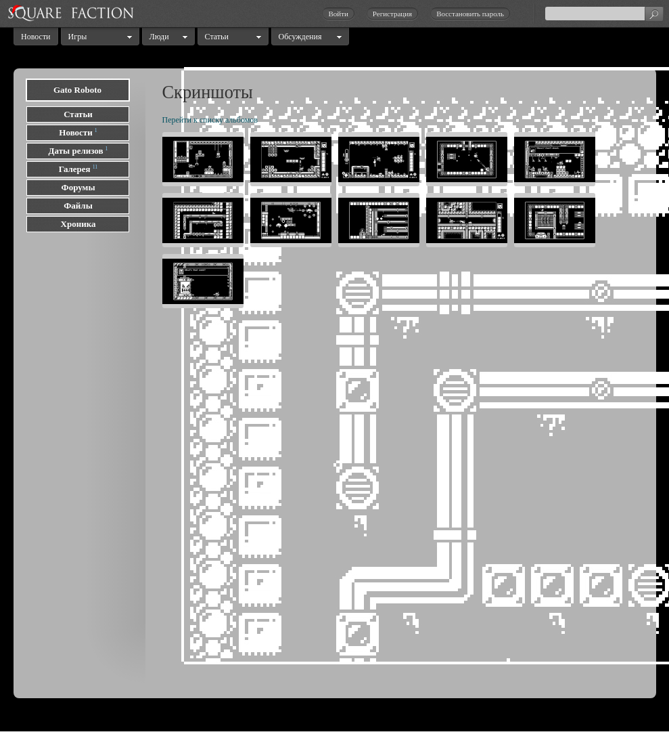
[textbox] (604, 13)
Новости (36, 36)
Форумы (78, 187)
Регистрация (392, 13)
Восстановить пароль (470, 13)
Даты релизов (76, 151)
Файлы (78, 205)
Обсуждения (300, 36)
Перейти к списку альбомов (210, 120)
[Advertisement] (81, 456)
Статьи (217, 36)
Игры (77, 36)
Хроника (78, 224)
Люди (159, 36)
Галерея (75, 169)
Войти (338, 13)
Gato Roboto (77, 90)
